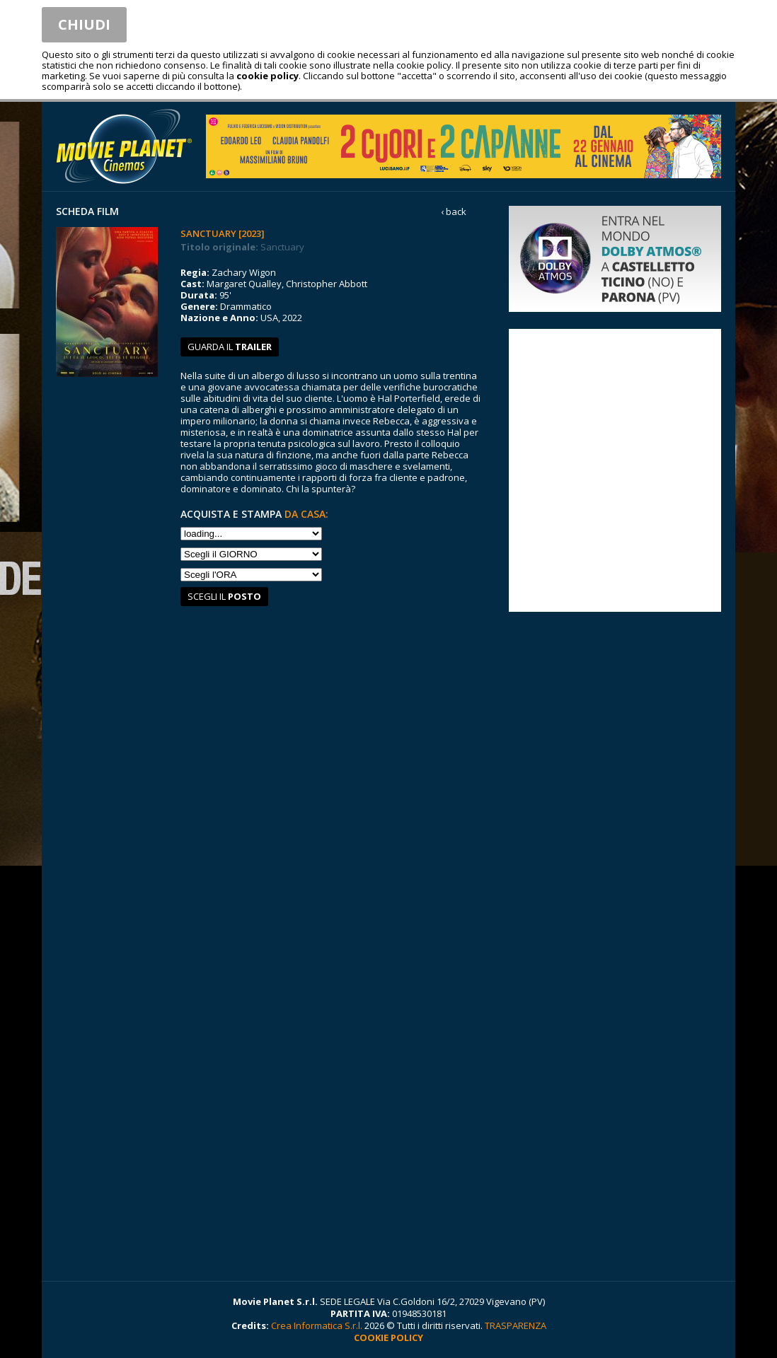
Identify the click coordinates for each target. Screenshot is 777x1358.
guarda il (230, 346)
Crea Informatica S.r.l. (316, 1325)
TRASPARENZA (515, 1325)
